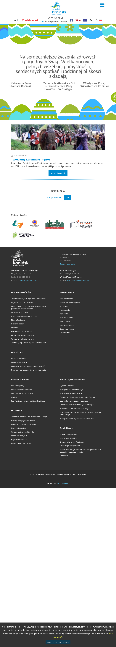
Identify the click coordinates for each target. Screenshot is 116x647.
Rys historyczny (17, 386)
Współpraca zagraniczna (22, 393)
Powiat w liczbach (18, 358)
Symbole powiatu (67, 386)
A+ (18, 20)
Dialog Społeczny (18, 320)
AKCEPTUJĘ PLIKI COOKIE (58, 642)
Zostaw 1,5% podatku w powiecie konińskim (29, 343)
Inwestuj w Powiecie (19, 362)
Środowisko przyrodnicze (21, 389)
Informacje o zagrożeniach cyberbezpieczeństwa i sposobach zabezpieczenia (80, 450)
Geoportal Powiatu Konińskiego (24, 424)
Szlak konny (65, 321)
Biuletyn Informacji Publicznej (72, 442)
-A (14, 20)
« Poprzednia (54, 197)
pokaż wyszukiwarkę (91, 20)
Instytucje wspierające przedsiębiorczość (28, 366)
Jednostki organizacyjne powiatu (74, 401)
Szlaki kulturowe (66, 317)
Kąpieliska (64, 314)
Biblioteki (14, 327)
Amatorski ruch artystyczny (22, 335)
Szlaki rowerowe (66, 299)
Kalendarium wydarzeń (21, 443)
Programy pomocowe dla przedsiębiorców (28, 370)
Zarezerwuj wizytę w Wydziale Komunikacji (28, 299)
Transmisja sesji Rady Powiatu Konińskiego (29, 417)
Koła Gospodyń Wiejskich (21, 331)
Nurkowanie (65, 310)
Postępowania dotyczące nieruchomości (77, 418)
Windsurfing (65, 306)
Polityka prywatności (68, 434)
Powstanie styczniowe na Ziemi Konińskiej (28, 401)
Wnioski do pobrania (19, 312)
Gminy (14, 397)
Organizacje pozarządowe (22, 302)
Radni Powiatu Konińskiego (71, 393)
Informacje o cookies (68, 438)
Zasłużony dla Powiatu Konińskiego (74, 408)
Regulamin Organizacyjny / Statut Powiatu (77, 397)
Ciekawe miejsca (67, 325)
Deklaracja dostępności (70, 446)
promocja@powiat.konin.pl (78, 280)
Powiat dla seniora (19, 428)
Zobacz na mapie (67, 264)
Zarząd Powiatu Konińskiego (71, 389)
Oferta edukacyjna (19, 436)
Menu (102, 4)
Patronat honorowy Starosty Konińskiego (77, 405)
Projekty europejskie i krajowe (23, 420)
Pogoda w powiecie (19, 439)
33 (67, 197)
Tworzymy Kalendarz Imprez (30, 159)
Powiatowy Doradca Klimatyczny (24, 316)
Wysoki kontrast (30, 20)
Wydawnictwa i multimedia (22, 432)
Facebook (64, 456)
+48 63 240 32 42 (54, 18)
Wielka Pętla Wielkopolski (70, 302)
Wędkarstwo (65, 333)
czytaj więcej (58, 173)
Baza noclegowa (67, 329)
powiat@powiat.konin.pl (28, 280)
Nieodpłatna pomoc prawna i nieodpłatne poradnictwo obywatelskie (28, 307)
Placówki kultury (17, 324)
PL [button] (99, 20)
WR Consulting (63, 483)
